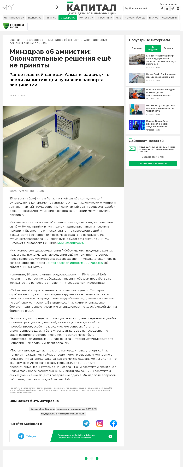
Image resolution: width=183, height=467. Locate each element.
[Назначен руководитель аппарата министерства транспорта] (137, 113)
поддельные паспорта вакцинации (63, 413)
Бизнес (153, 17)
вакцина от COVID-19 (84, 409)
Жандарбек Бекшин (42, 409)
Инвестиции (104, 17)
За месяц (169, 48)
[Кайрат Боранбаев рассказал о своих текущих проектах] (137, 129)
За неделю (153, 48)
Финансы (50, 17)
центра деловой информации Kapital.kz (75, 262)
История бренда (135, 17)
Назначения (169, 17)
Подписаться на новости (153, 163)
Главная (15, 39)
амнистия (63, 409)
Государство (67, 17)
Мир (118, 17)
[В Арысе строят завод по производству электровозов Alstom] (137, 97)
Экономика (34, 17)
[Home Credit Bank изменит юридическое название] (137, 82)
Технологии (86, 17)
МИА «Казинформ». (71, 243)
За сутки (137, 48)
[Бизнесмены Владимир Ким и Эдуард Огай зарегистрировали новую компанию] (137, 63)
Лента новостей (14, 17)
